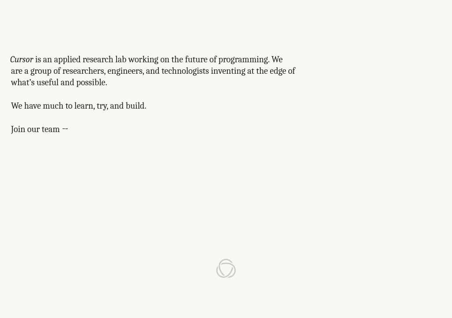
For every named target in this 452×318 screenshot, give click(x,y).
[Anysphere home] (226, 269)
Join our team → (39, 129)
